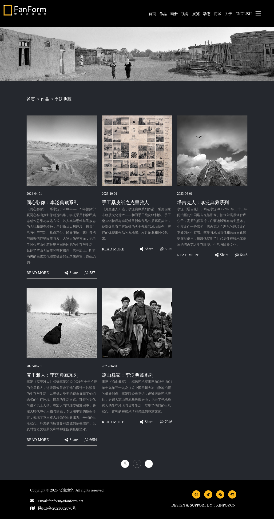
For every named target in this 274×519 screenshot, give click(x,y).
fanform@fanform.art (65, 501)
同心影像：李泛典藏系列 (52, 202)
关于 (228, 14)
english (244, 14)
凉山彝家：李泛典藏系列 (128, 375)
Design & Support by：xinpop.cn (203, 505)
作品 (163, 14)
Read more (38, 273)
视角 (185, 14)
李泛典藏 (63, 99)
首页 (152, 14)
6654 (90, 440)
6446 (241, 255)
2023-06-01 (184, 193)
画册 (174, 14)
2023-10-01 (109, 193)
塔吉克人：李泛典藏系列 (203, 202)
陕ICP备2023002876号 (57, 508)
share (71, 273)
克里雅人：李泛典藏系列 (52, 375)
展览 (196, 14)
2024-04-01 (34, 193)
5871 (90, 273)
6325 (166, 249)
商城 (217, 14)
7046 (166, 422)
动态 (206, 14)
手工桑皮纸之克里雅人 (125, 202)
